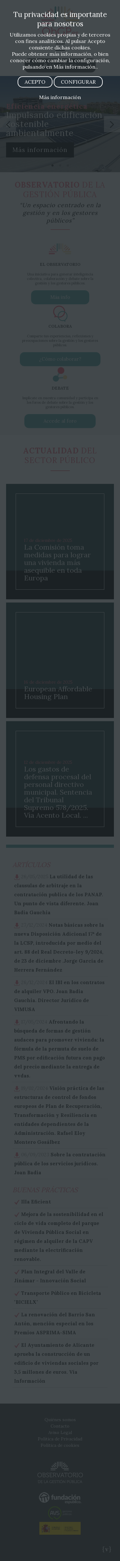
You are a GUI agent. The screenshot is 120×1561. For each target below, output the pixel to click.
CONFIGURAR (78, 82)
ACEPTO (35, 82)
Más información (60, 97)
